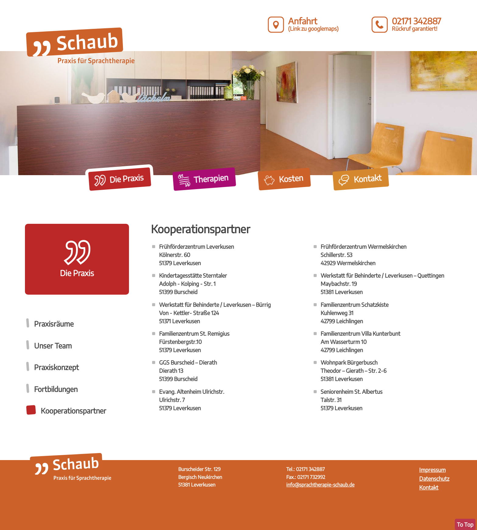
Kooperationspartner (73, 410)
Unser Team (53, 345)
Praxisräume (54, 323)
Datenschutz (434, 478)
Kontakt (367, 178)
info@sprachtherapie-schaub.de (320, 485)
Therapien (211, 178)
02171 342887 (416, 21)
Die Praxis (126, 178)
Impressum (432, 469)
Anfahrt (302, 21)
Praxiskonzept (56, 367)
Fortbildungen (56, 389)
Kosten (291, 179)
